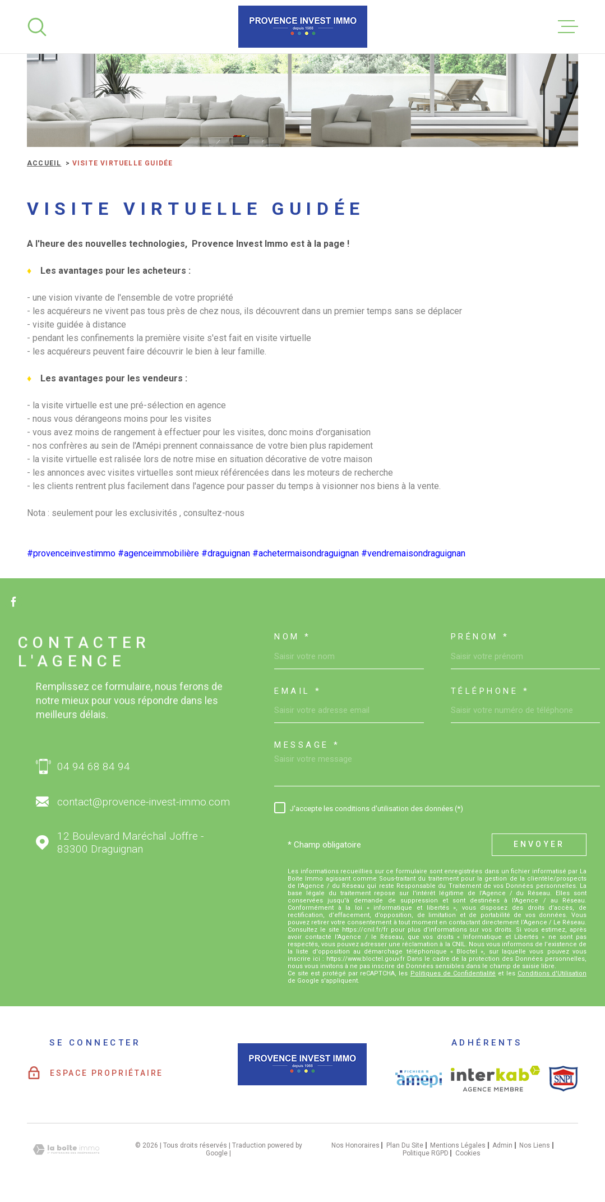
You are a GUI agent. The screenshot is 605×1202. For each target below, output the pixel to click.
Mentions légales (458, 1145)
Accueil (44, 163)
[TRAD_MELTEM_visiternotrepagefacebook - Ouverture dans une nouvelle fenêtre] (13, 601)
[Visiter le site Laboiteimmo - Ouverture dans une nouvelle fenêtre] (66, 1149)
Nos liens (534, 1145)
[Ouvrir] (37, 27)
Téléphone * (490, 691)
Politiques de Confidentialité (453, 973)
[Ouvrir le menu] (568, 27)
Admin (502, 1145)
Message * (307, 745)
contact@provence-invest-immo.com (143, 801)
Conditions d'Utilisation (552, 973)
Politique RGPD (426, 1153)
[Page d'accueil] (302, 27)
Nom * (292, 637)
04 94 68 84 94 (93, 766)
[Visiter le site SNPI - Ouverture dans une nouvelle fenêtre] (563, 1079)
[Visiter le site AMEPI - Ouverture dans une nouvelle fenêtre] (418, 1079)
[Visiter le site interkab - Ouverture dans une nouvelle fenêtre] (495, 1079)
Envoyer (539, 844)
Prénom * (480, 637)
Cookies (468, 1153)
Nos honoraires (355, 1145)
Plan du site (404, 1145)
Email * (298, 691)
